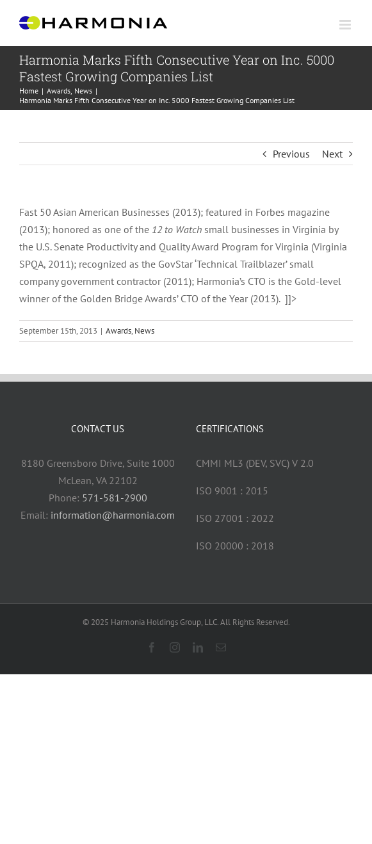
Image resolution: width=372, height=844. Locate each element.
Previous (291, 153)
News (144, 330)
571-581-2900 (114, 497)
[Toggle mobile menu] (346, 24)
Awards (118, 330)
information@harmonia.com (113, 514)
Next (332, 153)
